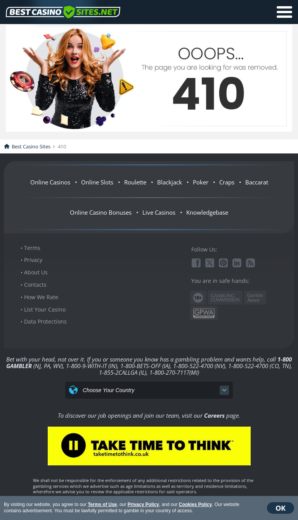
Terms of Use (102, 504)
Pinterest (223, 263)
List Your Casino (45, 309)
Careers (214, 415)
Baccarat (256, 182)
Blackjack (169, 182)
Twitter (210, 263)
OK (280, 508)
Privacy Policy (143, 504)
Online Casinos (50, 182)
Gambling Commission (225, 297)
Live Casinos (158, 212)
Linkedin (237, 263)
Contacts (35, 284)
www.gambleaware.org (255, 298)
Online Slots (97, 182)
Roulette (135, 182)
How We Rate (41, 297)
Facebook (196, 263)
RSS (250, 263)
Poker (200, 182)
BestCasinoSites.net (63, 12)
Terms (32, 247)
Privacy (33, 259)
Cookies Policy (195, 504)
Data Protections (45, 321)
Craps (226, 182)
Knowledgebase (207, 212)
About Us (36, 272)
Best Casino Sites (31, 146)
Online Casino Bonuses (101, 212)
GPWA (204, 313)
